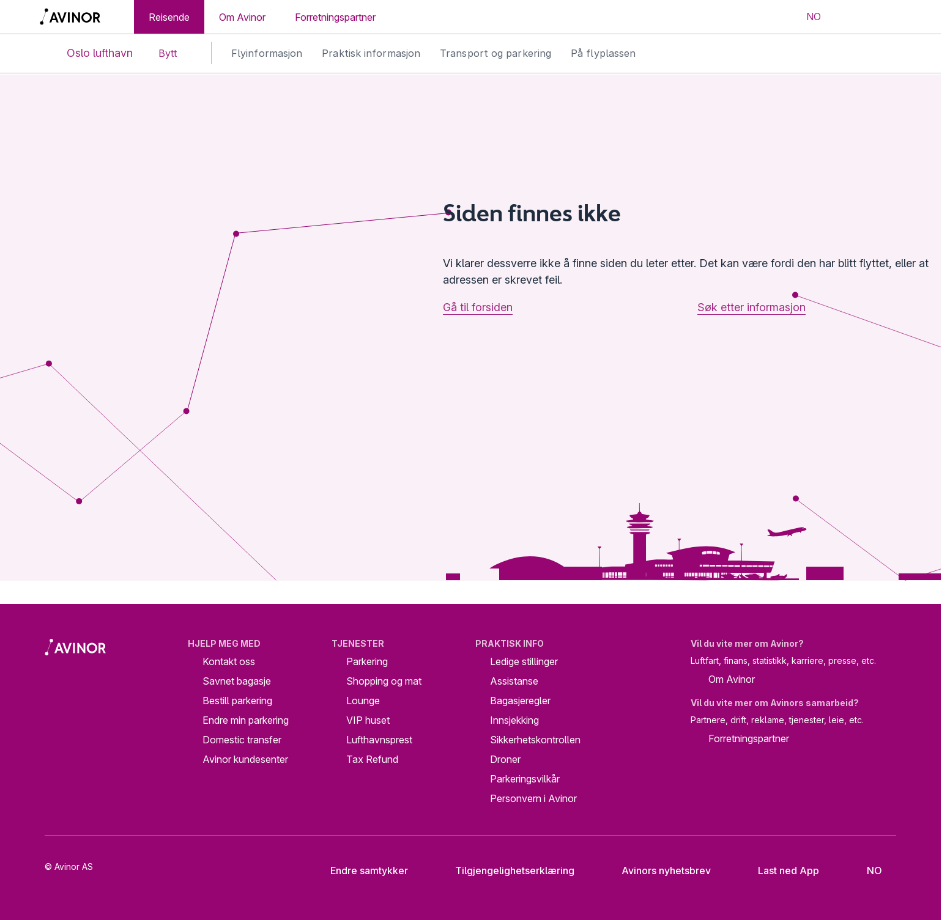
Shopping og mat (383, 681)
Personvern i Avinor (533, 798)
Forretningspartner (335, 17)
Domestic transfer (241, 740)
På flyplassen (603, 53)
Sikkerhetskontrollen (535, 740)
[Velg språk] (805, 17)
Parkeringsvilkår (525, 779)
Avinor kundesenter (245, 759)
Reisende (169, 17)
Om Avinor (242, 17)
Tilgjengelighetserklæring (505, 870)
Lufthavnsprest (379, 740)
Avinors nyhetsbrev (657, 870)
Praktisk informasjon (371, 53)
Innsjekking (514, 720)
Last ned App (779, 870)
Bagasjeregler (520, 700)
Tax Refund (372, 759)
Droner (505, 759)
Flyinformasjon (266, 53)
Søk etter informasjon (751, 307)
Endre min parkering (245, 720)
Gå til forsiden (478, 307)
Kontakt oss (228, 661)
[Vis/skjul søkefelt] (850, 17)
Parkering (367, 661)
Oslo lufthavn (89, 53)
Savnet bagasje (236, 681)
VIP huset (368, 720)
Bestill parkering (237, 700)
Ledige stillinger (524, 661)
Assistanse (514, 681)
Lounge (363, 700)
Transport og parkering (495, 53)
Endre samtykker (361, 870)
